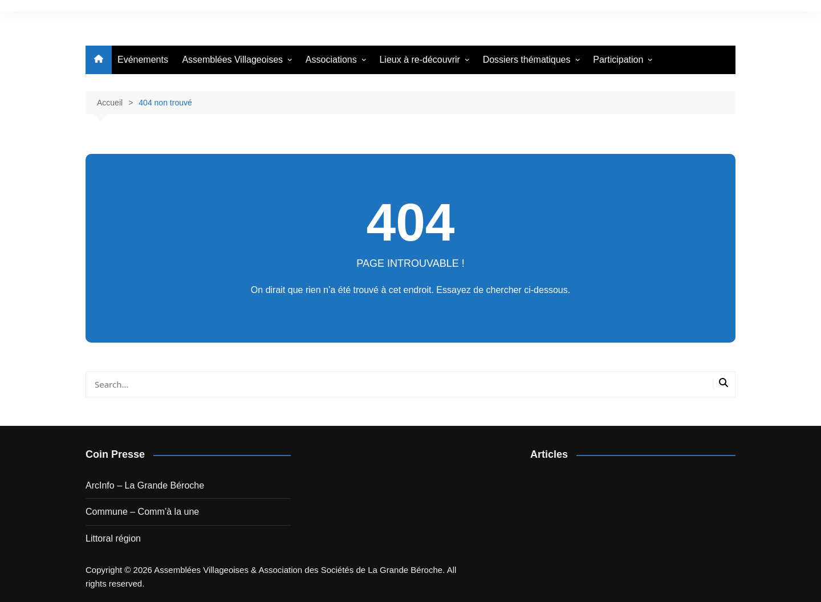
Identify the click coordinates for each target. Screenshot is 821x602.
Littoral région (113, 538)
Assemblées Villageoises (232, 59)
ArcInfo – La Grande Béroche (145, 485)
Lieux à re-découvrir (419, 59)
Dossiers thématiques (527, 59)
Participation (618, 59)
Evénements (142, 59)
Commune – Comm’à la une (142, 511)
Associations (331, 59)
